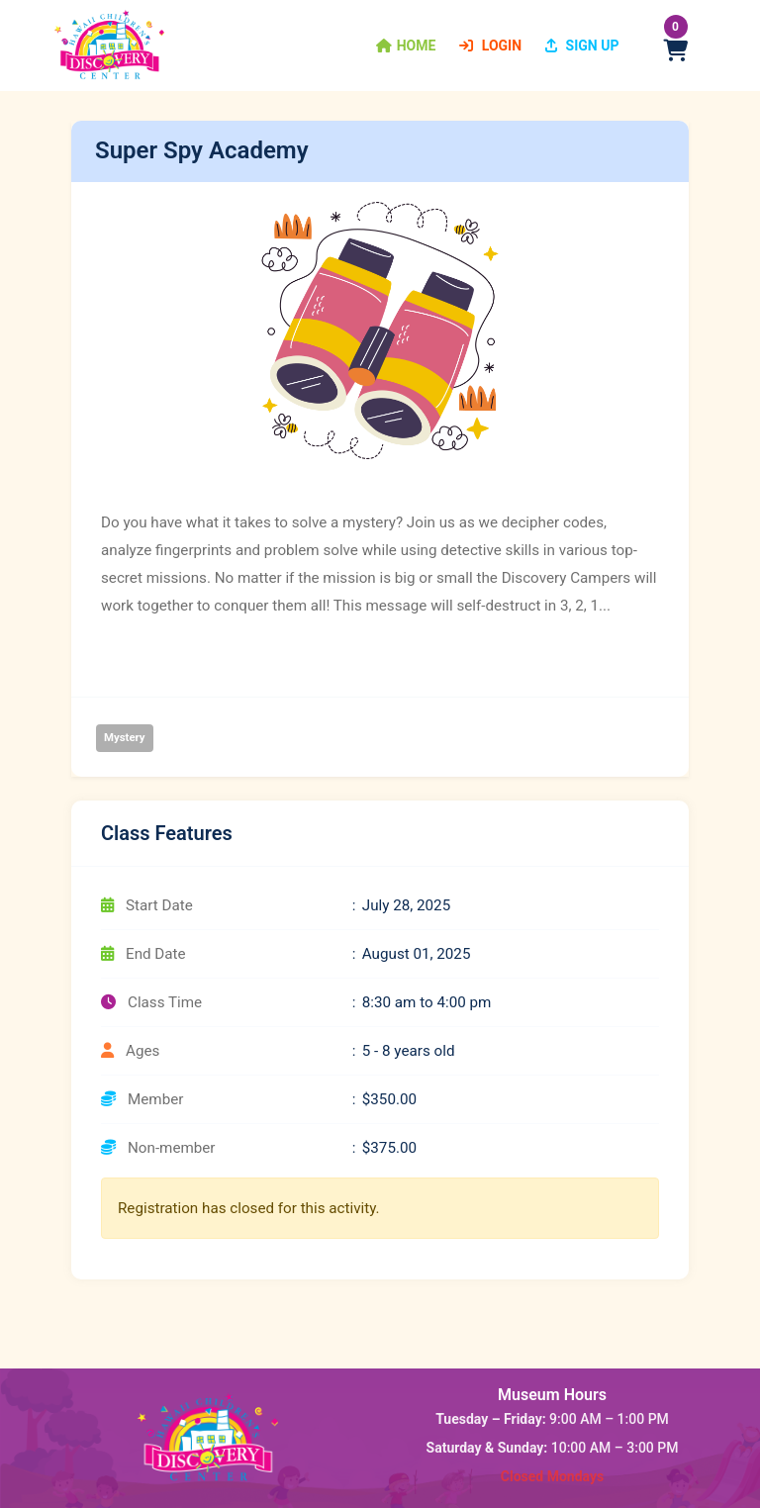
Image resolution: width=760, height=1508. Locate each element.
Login (490, 45)
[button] (406, 45)
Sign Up (581, 45)
